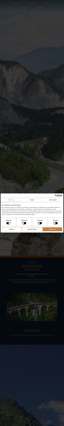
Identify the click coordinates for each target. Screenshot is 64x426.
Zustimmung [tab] (11, 200)
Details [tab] (32, 200)
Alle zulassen (52, 229)
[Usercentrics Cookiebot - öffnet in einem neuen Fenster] (55, 196)
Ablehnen (11, 229)
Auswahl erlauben (32, 229)
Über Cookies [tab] (53, 200)
